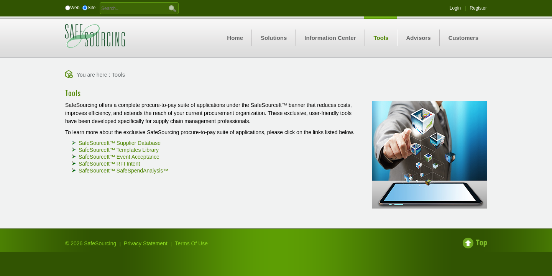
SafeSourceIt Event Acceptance (119, 157)
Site (91, 7)
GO (172, 8)
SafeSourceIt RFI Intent (109, 164)
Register (478, 8)
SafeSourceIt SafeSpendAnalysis (123, 171)
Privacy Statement (146, 243)
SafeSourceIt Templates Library (119, 150)
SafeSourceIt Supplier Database (120, 143)
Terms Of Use (191, 243)
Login (455, 8)
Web (74, 7)
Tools (118, 74)
